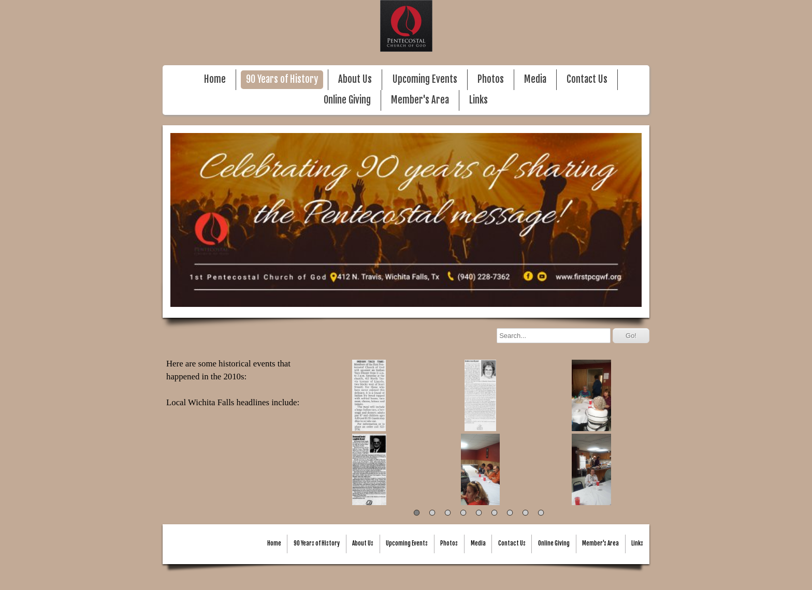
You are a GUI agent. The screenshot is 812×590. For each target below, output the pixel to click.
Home (215, 79)
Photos (490, 79)
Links (478, 100)
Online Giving (347, 100)
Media (535, 79)
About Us (355, 79)
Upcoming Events (425, 79)
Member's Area (420, 100)
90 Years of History (282, 79)
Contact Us (587, 79)
